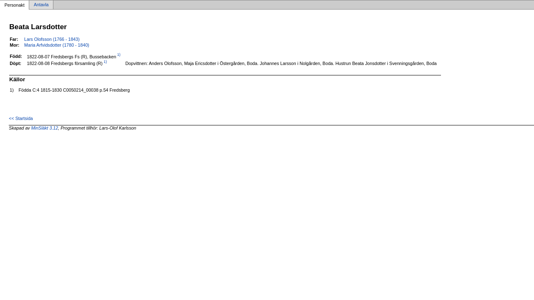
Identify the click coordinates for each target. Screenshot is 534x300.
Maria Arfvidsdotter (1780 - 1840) (56, 45)
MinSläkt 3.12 (44, 127)
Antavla (41, 5)
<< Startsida (21, 118)
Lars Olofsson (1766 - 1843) (52, 39)
